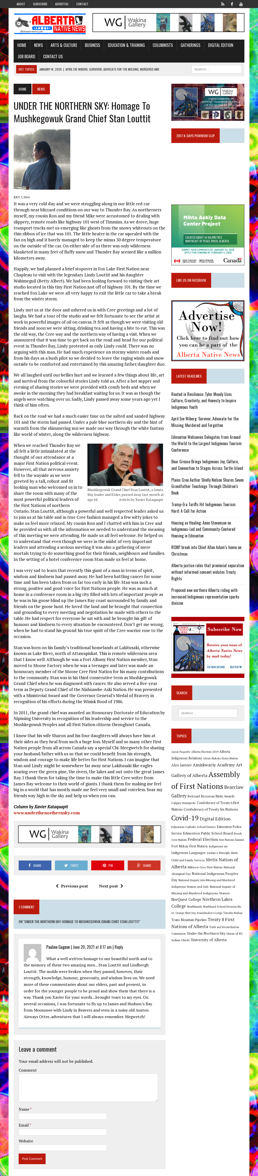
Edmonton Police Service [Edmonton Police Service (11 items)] (221, 828)
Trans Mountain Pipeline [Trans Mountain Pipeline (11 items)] (189, 921)
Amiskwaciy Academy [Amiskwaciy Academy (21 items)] (214, 766)
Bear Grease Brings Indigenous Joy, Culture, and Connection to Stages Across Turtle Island (207, 466)
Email (23, 1119)
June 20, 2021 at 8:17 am (91, 941)
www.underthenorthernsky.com (46, 807)
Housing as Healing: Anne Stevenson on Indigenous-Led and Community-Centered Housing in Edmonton (204, 530)
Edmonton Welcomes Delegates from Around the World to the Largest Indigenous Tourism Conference (207, 444)
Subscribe (40, 4)
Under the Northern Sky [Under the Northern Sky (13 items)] (206, 934)
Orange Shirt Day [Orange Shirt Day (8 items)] (186, 914)
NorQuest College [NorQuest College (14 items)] (187, 901)
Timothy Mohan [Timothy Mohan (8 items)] (233, 914)
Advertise (62, 4)
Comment (27, 1064)
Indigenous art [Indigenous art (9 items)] (218, 848)
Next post (111, 880)
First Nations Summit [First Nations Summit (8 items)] (225, 841)
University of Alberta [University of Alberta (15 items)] (209, 941)
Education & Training (125, 45)
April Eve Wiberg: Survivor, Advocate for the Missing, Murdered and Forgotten (205, 423)
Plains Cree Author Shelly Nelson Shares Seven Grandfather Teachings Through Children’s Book (208, 487)
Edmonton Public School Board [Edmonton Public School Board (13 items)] (196, 834)
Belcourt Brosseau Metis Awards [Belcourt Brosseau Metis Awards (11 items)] (211, 798)
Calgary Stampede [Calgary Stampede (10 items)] (184, 804)
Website (25, 1135)
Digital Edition (220, 45)
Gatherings (190, 45)
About (21, 4)
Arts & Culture (63, 45)
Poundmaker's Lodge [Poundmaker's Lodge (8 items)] (209, 914)
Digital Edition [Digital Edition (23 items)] (215, 820)
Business (91, 45)
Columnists (162, 45)
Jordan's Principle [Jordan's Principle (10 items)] (219, 854)
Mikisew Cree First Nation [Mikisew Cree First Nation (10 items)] (205, 869)
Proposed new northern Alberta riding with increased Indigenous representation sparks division (206, 597)
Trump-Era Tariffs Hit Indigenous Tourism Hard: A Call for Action (204, 509)
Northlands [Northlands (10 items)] (194, 908)
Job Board (26, 57)
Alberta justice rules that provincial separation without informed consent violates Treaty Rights (208, 573)
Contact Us (52, 57)
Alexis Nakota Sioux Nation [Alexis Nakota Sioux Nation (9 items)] (220, 760)
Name (23, 1103)
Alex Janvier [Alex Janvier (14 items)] (182, 766)
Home (21, 45)
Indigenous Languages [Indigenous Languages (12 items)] (189, 854)
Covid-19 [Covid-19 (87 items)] (185, 819)
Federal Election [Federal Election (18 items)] (196, 841)
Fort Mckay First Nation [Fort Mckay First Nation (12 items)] (190, 847)
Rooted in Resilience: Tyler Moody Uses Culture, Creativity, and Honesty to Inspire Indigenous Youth (204, 401)
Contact (82, 4)
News (37, 45)
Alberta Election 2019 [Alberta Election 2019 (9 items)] (205, 753)
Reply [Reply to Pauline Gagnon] (118, 941)
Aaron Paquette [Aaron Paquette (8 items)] (181, 753)
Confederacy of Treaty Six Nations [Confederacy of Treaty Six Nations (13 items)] (211, 810)
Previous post (72, 880)
